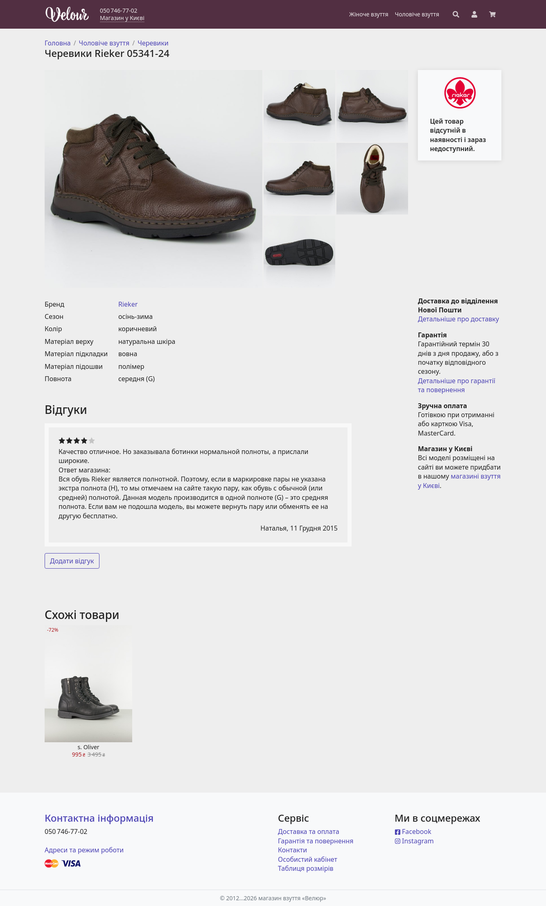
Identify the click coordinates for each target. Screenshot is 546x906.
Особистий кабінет (307, 859)
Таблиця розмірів (306, 868)
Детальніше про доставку (458, 318)
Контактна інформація (99, 818)
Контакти (292, 849)
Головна (58, 42)
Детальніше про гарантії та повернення (457, 385)
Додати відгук (72, 560)
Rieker (128, 304)
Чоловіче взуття (104, 42)
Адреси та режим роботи (84, 849)
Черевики (153, 42)
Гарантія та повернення (316, 840)
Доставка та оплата (308, 831)
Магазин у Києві (122, 18)
